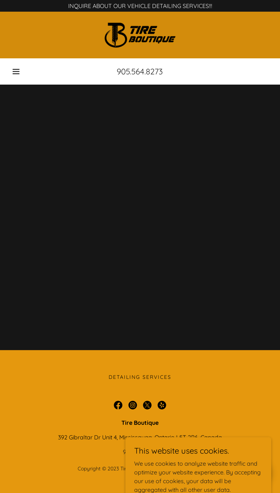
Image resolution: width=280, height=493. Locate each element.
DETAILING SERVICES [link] (140, 377)
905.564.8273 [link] (140, 71)
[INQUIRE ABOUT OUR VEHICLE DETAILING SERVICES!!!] (140, 5)
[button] (16, 71)
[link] (140, 35)
